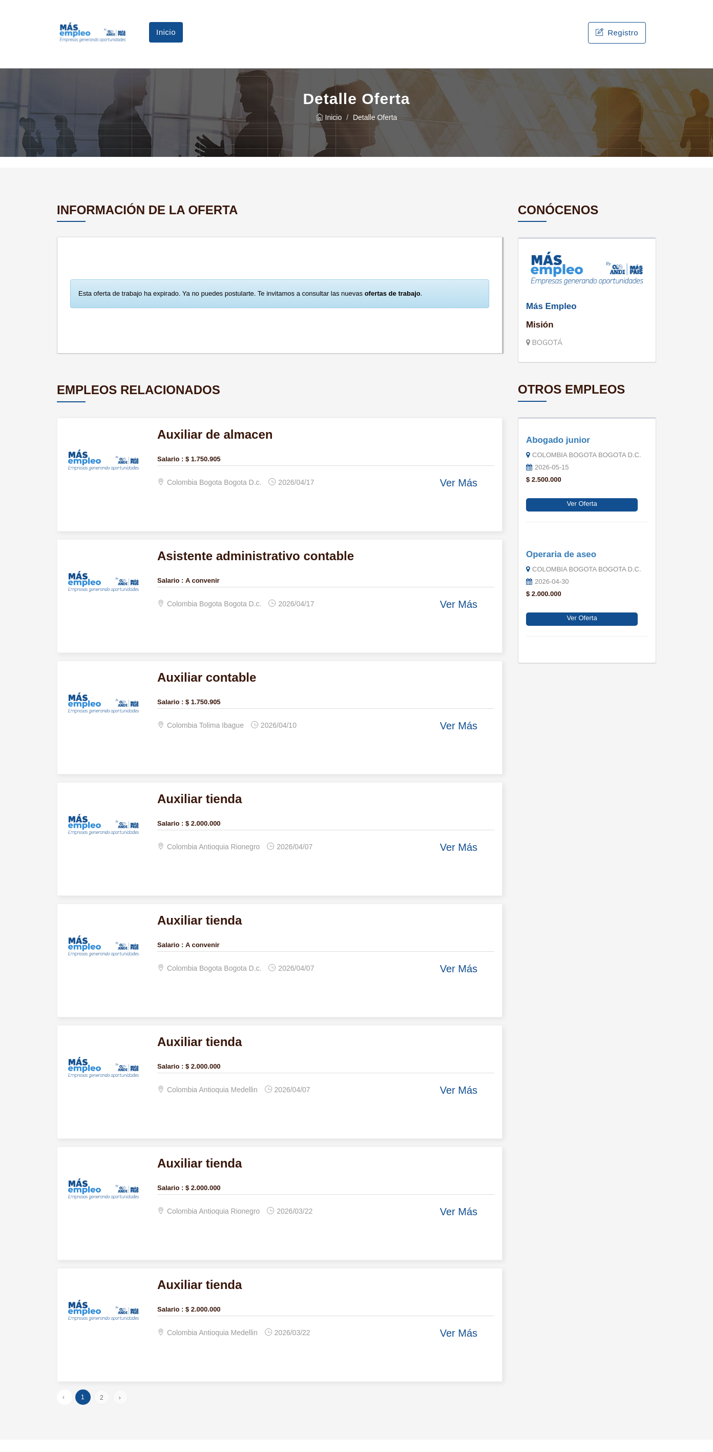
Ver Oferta (582, 516)
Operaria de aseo (561, 566)
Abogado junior (558, 452)
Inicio (166, 38)
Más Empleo (551, 318)
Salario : (170, 471)
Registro (617, 38)
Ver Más (458, 495)
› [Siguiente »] (120, 1410)
